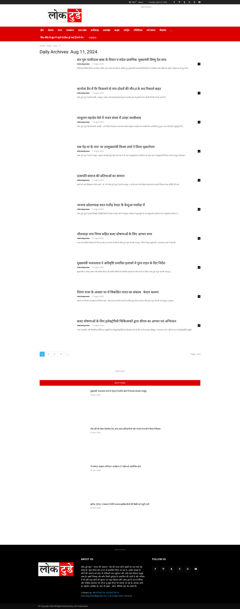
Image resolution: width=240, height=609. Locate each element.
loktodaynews (83, 64)
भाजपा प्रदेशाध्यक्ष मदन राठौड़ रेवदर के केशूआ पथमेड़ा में (111, 205)
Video (92, 37)
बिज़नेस (163, 30)
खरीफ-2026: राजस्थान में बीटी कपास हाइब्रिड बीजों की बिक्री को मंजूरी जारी (119, 504)
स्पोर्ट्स (126, 30)
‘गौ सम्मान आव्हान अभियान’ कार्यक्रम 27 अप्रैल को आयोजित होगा (115, 466)
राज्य (60, 30)
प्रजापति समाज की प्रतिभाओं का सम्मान (101, 176)
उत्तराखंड (106, 30)
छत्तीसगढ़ (95, 30)
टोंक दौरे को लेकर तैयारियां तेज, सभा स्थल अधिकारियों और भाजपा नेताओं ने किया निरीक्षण (125, 429)
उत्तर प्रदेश (82, 30)
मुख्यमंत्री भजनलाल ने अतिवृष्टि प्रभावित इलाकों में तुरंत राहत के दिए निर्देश (121, 263)
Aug (55, 46)
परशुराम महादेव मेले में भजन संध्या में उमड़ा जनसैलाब (109, 118)
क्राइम (116, 30)
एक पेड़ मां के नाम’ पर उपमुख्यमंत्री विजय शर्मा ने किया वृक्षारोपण (116, 147)
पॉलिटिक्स (138, 30)
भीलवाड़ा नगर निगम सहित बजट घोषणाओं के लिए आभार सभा (114, 234)
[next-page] (67, 354)
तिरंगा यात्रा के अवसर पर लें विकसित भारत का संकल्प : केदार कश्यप (118, 292)
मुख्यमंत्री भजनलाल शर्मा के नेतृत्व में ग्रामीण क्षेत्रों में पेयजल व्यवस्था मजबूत (118, 391)
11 (60, 46)
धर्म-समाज (151, 30)
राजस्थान (70, 30)
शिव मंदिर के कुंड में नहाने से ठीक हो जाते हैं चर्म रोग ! (62, 37)
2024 (49, 46)
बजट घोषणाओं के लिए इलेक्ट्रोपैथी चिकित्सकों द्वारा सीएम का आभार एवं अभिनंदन (126, 321)
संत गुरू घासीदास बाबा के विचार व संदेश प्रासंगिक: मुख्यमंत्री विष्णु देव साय (122, 60)
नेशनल (50, 30)
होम (42, 30)
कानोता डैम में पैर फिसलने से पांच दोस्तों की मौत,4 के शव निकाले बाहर (119, 89)
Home (42, 46)
